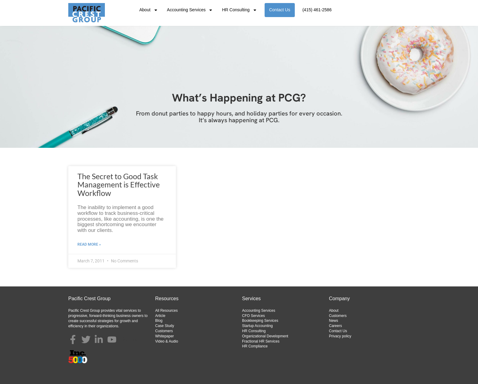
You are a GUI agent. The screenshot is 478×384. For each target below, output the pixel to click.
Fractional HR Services (261, 341)
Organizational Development (265, 336)
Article (160, 316)
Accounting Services (190, 10)
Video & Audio (166, 341)
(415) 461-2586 (317, 9)
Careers (335, 326)
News (333, 320)
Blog (158, 320)
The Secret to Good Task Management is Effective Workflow (118, 184)
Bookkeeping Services (260, 320)
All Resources (166, 310)
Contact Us (279, 9)
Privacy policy (340, 336)
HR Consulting (239, 10)
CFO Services (253, 316)
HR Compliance (255, 346)
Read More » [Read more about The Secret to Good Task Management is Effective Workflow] (89, 244)
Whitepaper (164, 336)
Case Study (164, 326)
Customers (164, 331)
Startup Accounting (257, 326)
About (148, 10)
